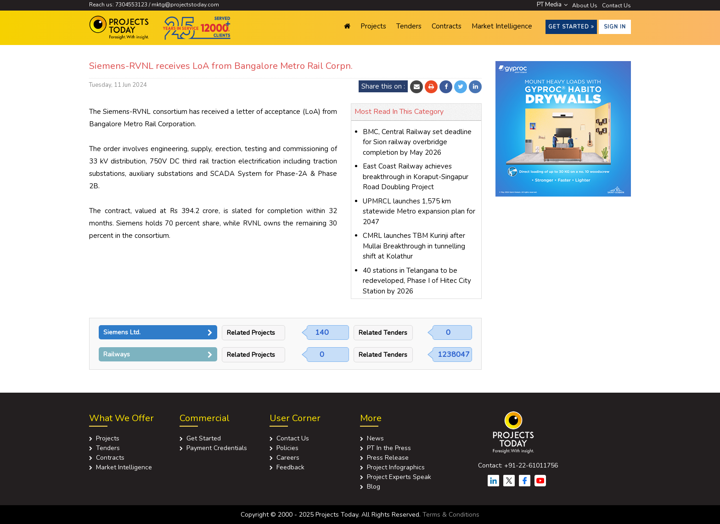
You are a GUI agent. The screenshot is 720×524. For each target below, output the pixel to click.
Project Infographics (396, 467)
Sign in (615, 26)
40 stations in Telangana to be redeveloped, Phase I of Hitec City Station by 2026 (417, 281)
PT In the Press (389, 448)
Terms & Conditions (450, 514)
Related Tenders (383, 332)
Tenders (409, 26)
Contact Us (616, 5)
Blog (373, 486)
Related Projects (251, 332)
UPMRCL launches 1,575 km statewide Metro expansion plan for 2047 (419, 211)
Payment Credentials (216, 448)
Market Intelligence (502, 26)
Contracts (446, 26)
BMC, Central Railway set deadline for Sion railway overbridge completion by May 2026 (417, 142)
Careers (287, 457)
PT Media (552, 4)
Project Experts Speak (399, 477)
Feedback (290, 467)
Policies (287, 448)
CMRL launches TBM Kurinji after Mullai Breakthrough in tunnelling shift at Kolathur (414, 246)
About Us (584, 5)
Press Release (388, 457)
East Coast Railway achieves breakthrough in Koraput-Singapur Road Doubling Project (415, 177)
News (375, 438)
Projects (373, 26)
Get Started (571, 26)
